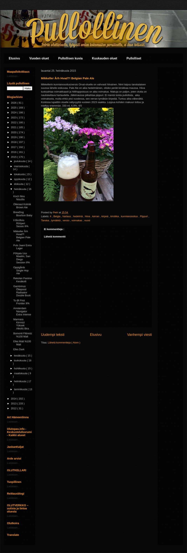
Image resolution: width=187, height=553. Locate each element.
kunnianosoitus (129, 216)
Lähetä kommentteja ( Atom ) (64, 342)
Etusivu (14, 58)
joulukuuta (20, 161)
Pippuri (144, 216)
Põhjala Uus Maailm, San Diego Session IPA (21, 258)
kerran (96, 216)
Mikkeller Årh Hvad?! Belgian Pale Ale (21, 236)
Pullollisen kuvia (70, 58)
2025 (14, 107)
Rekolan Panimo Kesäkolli (22, 280)
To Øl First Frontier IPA (21, 302)
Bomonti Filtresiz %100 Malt (22, 335)
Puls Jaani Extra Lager (22, 247)
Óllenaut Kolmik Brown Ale (22, 206)
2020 (14, 132)
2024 (14, 112)
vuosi (87, 220)
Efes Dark (18, 349)
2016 (14, 152)
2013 (14, 403)
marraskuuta (21, 166)
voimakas (77, 220)
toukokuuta (20, 360)
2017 (14, 147)
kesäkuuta (20, 355)
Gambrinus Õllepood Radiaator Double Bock (22, 291)
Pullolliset (134, 58)
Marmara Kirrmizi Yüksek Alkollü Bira (21, 324)
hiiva (88, 216)
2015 (14, 156)
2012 (14, 408)
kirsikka (115, 216)
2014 (14, 398)
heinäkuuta (20, 189)
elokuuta (19, 184)
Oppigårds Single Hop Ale (21, 270)
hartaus (67, 216)
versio (66, 220)
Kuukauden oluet (104, 58)
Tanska (45, 220)
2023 (14, 117)
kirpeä (105, 216)
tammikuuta (21, 389)
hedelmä (78, 216)
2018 (14, 142)
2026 (14, 102)
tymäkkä (56, 220)
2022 (14, 122)
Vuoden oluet (39, 58)
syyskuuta (20, 179)
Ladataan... (13, 76)
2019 (14, 137)
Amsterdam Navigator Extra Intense (22, 311)
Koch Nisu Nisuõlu (19, 198)
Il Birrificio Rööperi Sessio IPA (20, 223)
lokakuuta (19, 174)
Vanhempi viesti (139, 335)
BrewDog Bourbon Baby (22, 214)
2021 (14, 127)
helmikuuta (20, 381)
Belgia (57, 216)
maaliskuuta (21, 373)
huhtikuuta (20, 368)
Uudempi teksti (52, 335)
